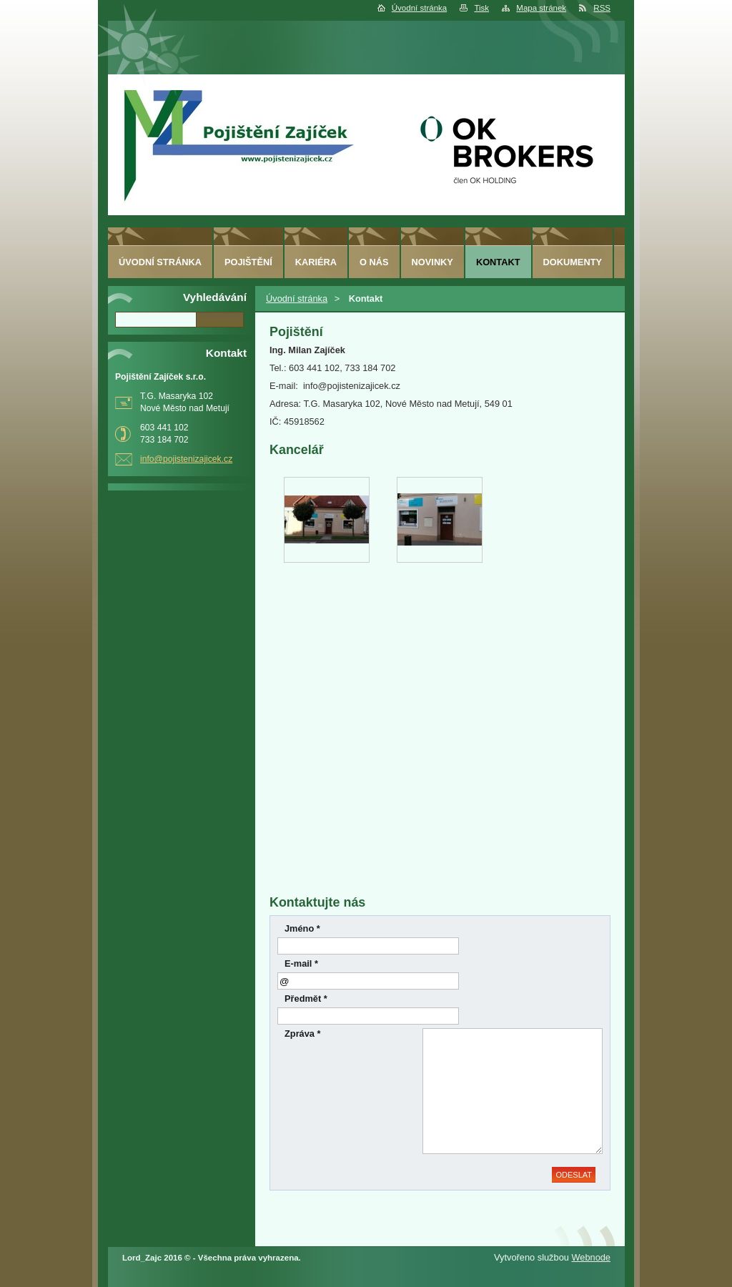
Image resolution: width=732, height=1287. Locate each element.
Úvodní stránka (419, 8)
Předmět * (306, 998)
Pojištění (248, 262)
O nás (374, 262)
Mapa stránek (541, 8)
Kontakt (498, 262)
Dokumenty (572, 262)
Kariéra (316, 262)
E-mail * (301, 963)
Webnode (590, 1257)
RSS (601, 8)
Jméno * (302, 928)
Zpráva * (303, 1033)
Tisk (481, 8)
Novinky (432, 262)
